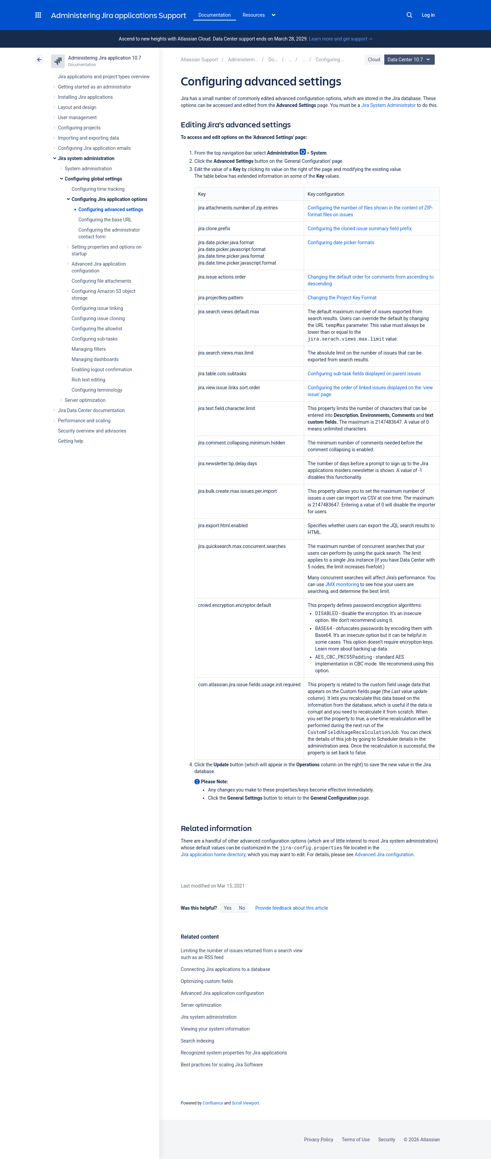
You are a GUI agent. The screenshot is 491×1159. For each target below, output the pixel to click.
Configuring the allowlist (97, 328)
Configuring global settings (93, 179)
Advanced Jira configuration (384, 854)
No (242, 908)
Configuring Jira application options (109, 199)
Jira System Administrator (388, 105)
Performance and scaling (84, 420)
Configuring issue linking (97, 308)
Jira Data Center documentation (91, 410)
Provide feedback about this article (291, 908)
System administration (88, 168)
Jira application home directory (213, 854)
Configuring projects (79, 127)
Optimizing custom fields (207, 981)
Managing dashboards (95, 359)
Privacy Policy (318, 1139)
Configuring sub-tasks (95, 339)
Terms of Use (356, 1139)
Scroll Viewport (245, 1103)
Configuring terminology (97, 390)
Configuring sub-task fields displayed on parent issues (364, 373)
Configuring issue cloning (98, 318)
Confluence (213, 1103)
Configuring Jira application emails (94, 148)
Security (386, 1139)
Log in (428, 15)
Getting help (70, 441)
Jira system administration (86, 158)
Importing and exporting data (88, 138)
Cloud (374, 59)
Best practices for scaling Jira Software (222, 1064)
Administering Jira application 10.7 (104, 58)
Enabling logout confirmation (102, 369)
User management (77, 117)
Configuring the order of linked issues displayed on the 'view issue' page (370, 391)
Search (409, 15)
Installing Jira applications (85, 97)
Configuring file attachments (101, 281)
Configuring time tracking (98, 189)
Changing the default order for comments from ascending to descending (371, 280)
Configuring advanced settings (110, 209)
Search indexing (197, 1041)
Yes (227, 908)
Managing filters (89, 349)
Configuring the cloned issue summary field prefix (360, 228)
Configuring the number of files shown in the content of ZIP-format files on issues (370, 211)
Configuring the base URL (105, 219)
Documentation (214, 15)
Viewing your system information (215, 1029)
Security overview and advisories (92, 431)
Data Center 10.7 (410, 59)
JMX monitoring (342, 584)
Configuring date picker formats (341, 242)
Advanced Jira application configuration (222, 993)
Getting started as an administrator (94, 87)
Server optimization (85, 400)
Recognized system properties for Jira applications (234, 1052)
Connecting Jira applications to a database (225, 969)
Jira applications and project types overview (104, 76)
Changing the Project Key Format (342, 297)
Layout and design (77, 107)
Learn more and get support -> (340, 39)
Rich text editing (88, 379)
